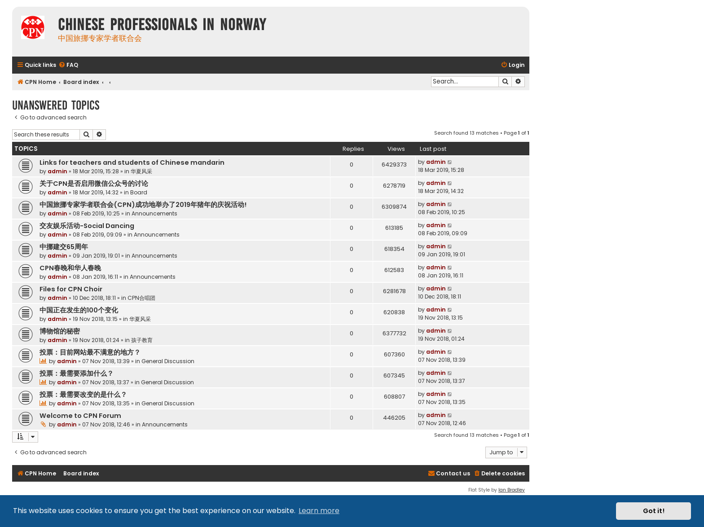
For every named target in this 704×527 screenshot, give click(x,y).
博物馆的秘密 (60, 331)
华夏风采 (141, 171)
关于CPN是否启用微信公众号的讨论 (94, 183)
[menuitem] (68, 65)
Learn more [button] (319, 510)
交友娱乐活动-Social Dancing (87, 225)
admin (57, 171)
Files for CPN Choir (71, 289)
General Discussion (167, 361)
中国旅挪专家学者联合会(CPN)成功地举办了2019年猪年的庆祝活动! (143, 204)
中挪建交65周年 (64, 246)
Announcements (154, 213)
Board (138, 192)
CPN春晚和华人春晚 (70, 268)
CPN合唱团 (141, 298)
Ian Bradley (511, 490)
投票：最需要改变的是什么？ (83, 394)
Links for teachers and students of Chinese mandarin (132, 162)
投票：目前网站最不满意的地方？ (90, 352)
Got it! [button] (653, 510)
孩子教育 (142, 340)
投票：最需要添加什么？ (77, 373)
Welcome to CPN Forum (80, 415)
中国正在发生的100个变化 (79, 310)
